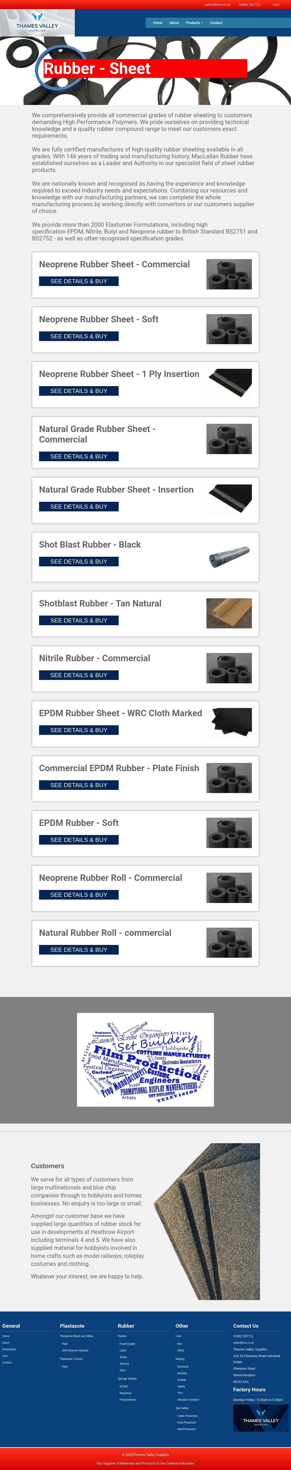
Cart (5, 1356)
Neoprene (126, 1393)
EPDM (124, 1386)
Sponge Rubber (127, 1378)
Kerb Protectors (186, 1422)
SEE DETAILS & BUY (78, 281)
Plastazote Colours (71, 1359)
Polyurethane (128, 1399)
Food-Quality (127, 1343)
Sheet (123, 1357)
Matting (180, 1359)
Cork (178, 1336)
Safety (181, 1386)
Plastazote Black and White (76, 1336)
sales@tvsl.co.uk (217, 4)
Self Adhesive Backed (75, 1350)
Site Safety (182, 1408)
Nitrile (180, 1350)
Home (157, 23)
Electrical (182, 1366)
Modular (182, 1373)
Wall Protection (186, 1429)
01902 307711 (250, 4)
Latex (123, 1350)
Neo (179, 1343)
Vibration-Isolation (188, 1399)
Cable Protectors (187, 1416)
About (174, 23)
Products (194, 23)
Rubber (122, 1336)
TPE (180, 1393)
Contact (216, 23)
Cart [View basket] (276, 4)
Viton (123, 1370)
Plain (65, 1343)
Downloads (9, 1349)
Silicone (124, 1363)
